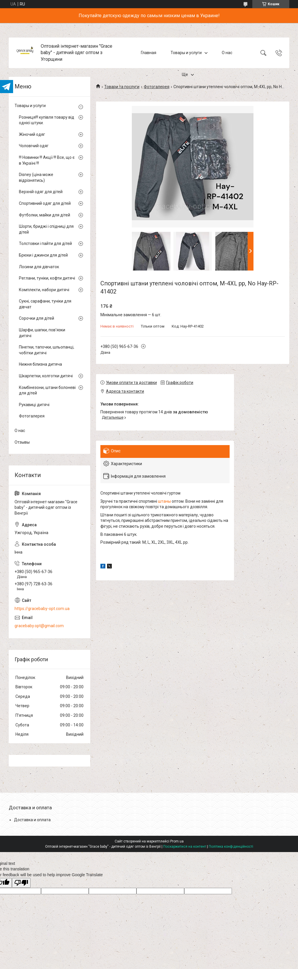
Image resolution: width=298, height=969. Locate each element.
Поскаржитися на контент (184, 846)
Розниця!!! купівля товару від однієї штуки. (46, 120)
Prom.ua (177, 841)
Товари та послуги (121, 86)
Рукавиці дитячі (34, 404)
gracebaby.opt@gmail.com (39, 625)
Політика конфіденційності (231, 846)
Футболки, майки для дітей (44, 215)
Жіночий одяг (32, 134)
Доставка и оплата (32, 819)
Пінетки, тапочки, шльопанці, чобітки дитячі (46, 350)
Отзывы (22, 442)
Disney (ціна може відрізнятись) (36, 177)
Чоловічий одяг (34, 145)
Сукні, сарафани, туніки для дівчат (45, 304)
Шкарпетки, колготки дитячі (46, 376)
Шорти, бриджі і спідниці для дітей (46, 229)
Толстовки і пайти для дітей (45, 243)
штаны (164, 501)
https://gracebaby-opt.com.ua (42, 608)
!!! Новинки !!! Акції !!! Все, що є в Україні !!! (46, 160)
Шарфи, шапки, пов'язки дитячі (42, 333)
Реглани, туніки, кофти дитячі (47, 278)
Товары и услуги (186, 52)
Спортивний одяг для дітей (45, 203)
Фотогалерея (156, 86)
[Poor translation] (21, 883)
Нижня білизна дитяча (40, 364)
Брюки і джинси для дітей (43, 255)
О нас (227, 52)
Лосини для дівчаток (39, 266)
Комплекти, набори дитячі (44, 289)
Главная (148, 52)
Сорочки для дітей (36, 318)
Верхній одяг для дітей (41, 191)
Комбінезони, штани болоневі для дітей (47, 390)
